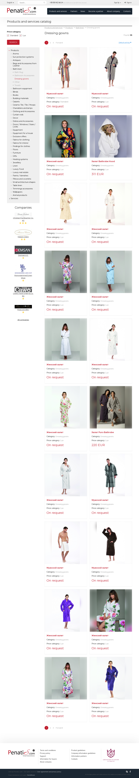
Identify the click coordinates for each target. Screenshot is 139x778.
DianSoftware (31, 775)
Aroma (16, 54)
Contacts (127, 11)
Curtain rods (18, 115)
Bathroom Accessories (24, 75)
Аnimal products (20, 195)
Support (43, 756)
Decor (15, 118)
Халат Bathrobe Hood (103, 161)
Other (17, 82)
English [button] (9, 3)
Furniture (17, 153)
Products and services (58, 11)
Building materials (20, 98)
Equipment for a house (23, 133)
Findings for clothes (21, 146)
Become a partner (95, 11)
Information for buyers (48, 759)
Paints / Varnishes (20, 175)
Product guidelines (78, 750)
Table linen (17, 185)
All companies (23, 320)
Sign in (129, 3)
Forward (59, 43)
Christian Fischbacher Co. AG (23, 217)
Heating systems (20, 159)
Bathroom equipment (22, 88)
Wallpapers (17, 192)
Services (14, 198)
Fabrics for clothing (21, 140)
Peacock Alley (23, 308)
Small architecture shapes (24, 182)
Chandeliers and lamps (22, 108)
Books (15, 95)
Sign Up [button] (116, 3)
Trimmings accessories (23, 189)
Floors (15, 149)
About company (113, 11)
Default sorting (124, 42)
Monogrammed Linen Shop (23, 271)
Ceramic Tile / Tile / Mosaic (24, 105)
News (82, 11)
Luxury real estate (20, 172)
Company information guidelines (83, 753)
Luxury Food (18, 169)
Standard (14, 35)
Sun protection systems (23, 57)
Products (15, 50)
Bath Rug (19, 72)
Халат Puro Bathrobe (103, 432)
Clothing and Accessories (24, 111)
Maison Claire (23, 233)
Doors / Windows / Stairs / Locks (24, 125)
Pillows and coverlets (22, 179)
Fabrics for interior (20, 143)
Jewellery (17, 162)
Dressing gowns (62, 98)
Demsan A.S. (23, 251)
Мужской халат (55, 93)
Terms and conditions (48, 750)
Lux (24, 35)
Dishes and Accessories (23, 121)
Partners (73, 11)
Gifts (15, 156)
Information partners (79, 756)
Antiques (17, 60)
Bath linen (17, 69)
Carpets (16, 101)
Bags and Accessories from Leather (25, 64)
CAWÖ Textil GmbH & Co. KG (23, 292)
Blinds (15, 92)
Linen (15, 166)
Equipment (18, 130)
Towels (17, 85)
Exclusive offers (19, 136)
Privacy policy (45, 753)
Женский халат (55, 161)
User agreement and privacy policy (49, 772)
